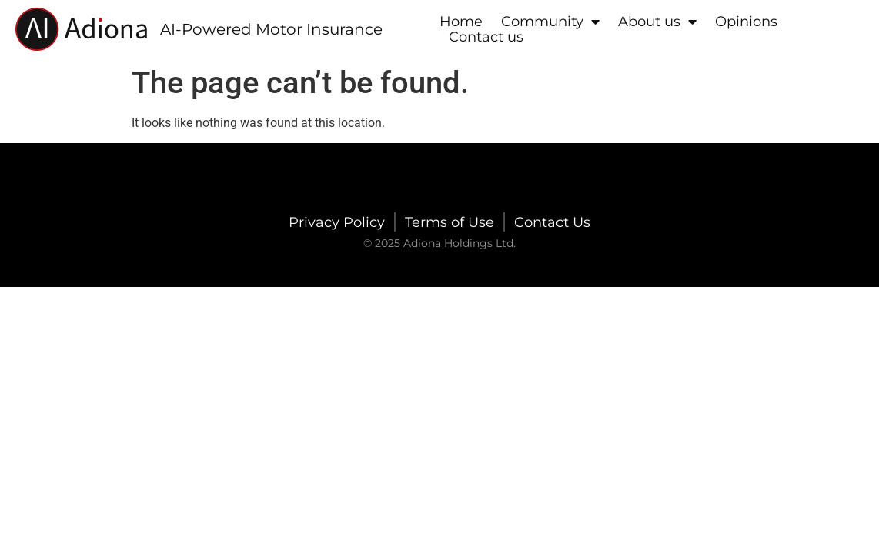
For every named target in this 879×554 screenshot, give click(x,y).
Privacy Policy (337, 222)
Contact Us (552, 222)
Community (550, 21)
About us (657, 21)
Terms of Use (449, 222)
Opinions (746, 21)
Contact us (486, 37)
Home (461, 21)
